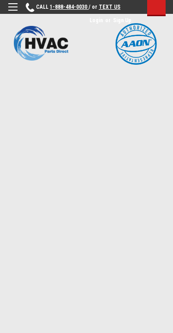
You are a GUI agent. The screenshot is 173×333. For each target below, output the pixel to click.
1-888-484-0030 (69, 7)
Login (96, 20)
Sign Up (122, 20)
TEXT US (109, 7)
